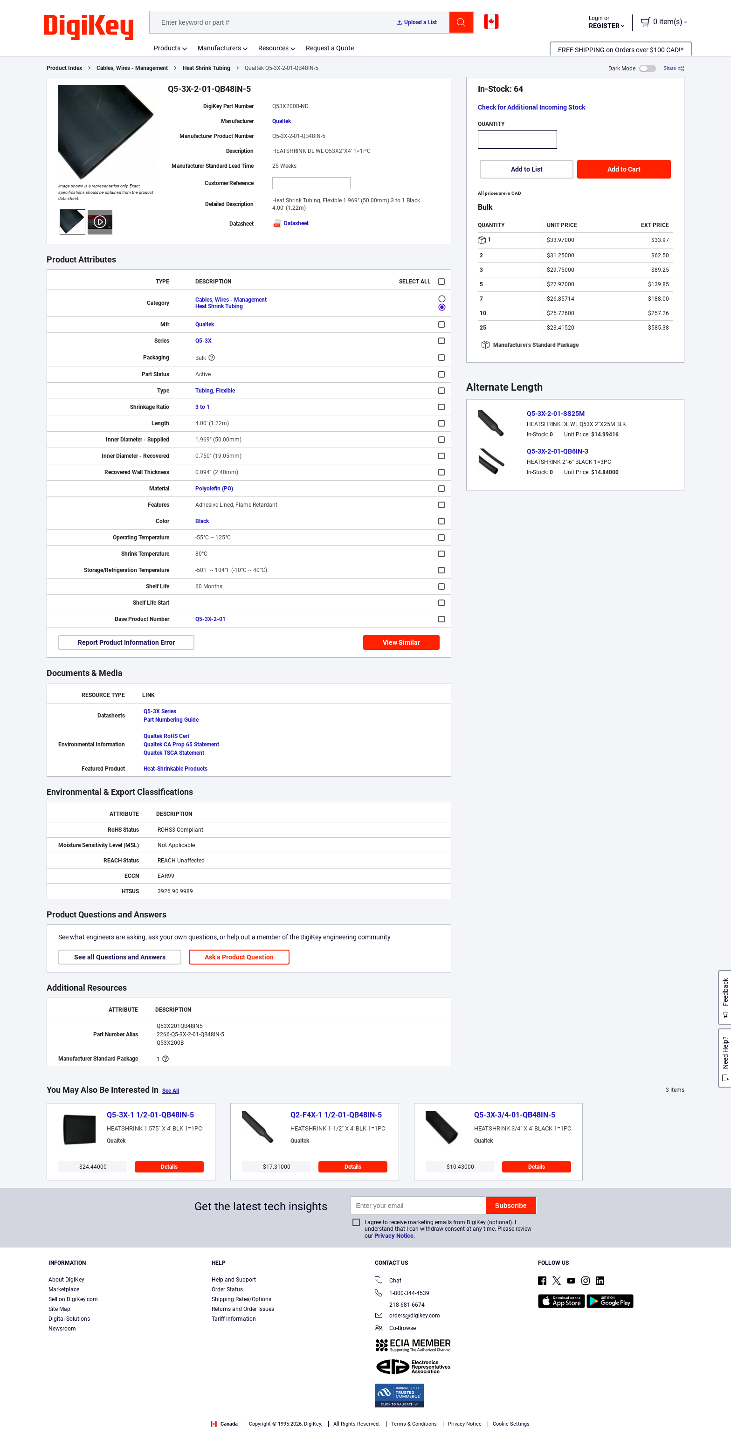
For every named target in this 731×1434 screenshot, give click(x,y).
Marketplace (63, 1289)
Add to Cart (624, 169)
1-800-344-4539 (402, 1293)
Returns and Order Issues (243, 1309)
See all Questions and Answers (120, 957)
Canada (224, 1424)
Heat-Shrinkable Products (175, 768)
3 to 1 (202, 407)
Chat (388, 1281)
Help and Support (234, 1279)
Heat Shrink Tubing (206, 68)
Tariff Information (234, 1319)
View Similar (401, 642)
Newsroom (62, 1328)
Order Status (227, 1289)
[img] (88, 28)
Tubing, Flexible (215, 390)
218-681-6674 (400, 1305)
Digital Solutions (69, 1319)
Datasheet (290, 223)
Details (169, 1167)
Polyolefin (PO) (214, 488)
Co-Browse (395, 1328)
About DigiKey (66, 1279)
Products (167, 48)
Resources (273, 48)
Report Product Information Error (126, 642)
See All (170, 1091)
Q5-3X (203, 341)
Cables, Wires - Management (132, 68)
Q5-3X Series (160, 711)
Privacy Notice (394, 1235)
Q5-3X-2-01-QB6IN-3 (557, 451)
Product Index (64, 68)
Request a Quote (330, 48)
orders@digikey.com (407, 1316)
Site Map (59, 1309)
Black (202, 521)
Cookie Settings (511, 1424)
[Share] (673, 68)
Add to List (527, 169)
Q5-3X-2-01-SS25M (556, 413)
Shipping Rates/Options (241, 1299)
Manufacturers (219, 48)
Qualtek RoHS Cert (166, 736)
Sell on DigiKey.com (73, 1299)
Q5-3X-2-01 (210, 619)
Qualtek (281, 121)
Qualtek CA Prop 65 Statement (181, 744)
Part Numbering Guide (171, 720)
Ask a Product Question (239, 957)
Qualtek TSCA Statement (174, 753)
